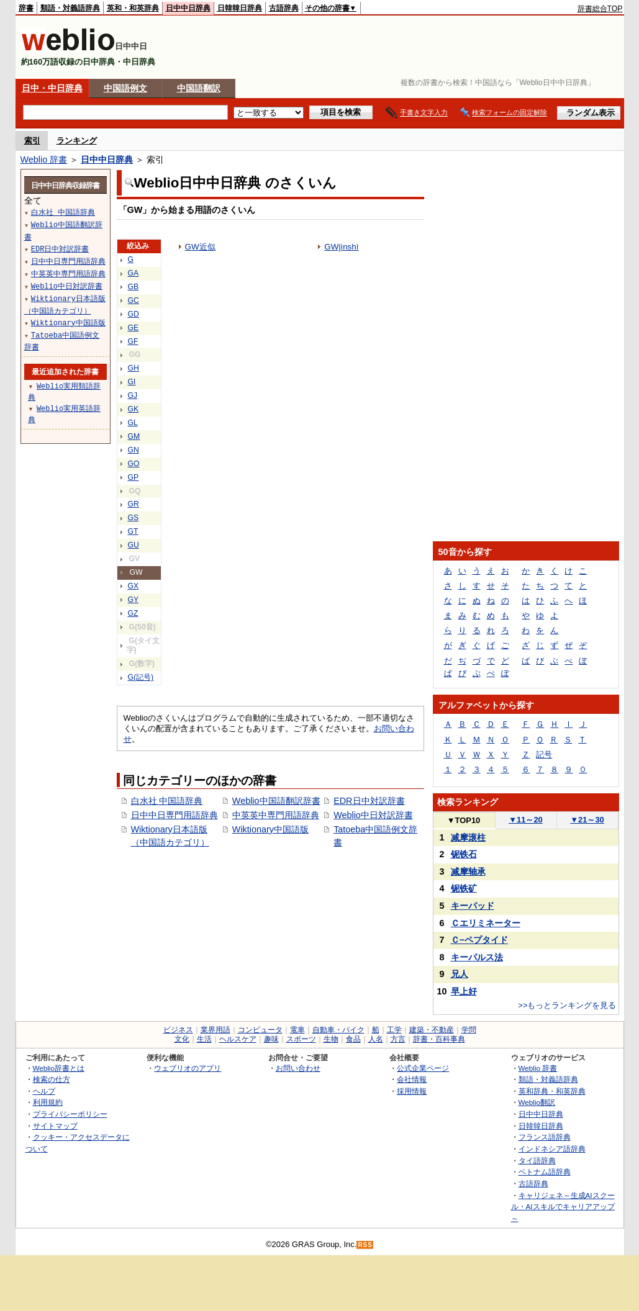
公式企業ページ (423, 1068)
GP (133, 477)
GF (133, 341)
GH (133, 368)
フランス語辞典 (545, 1137)
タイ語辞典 (537, 1160)
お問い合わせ (298, 1068)
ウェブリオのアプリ (187, 1068)
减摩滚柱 (468, 837)
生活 (204, 1039)
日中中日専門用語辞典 (174, 815)
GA (133, 273)
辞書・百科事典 (439, 1039)
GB (133, 286)
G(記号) (141, 677)
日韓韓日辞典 (239, 8)
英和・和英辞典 (133, 8)
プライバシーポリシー (70, 1114)
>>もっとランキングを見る (567, 1005)
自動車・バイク (338, 1030)
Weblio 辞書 (44, 159)
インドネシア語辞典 (552, 1149)
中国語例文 (125, 88)
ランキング (77, 140)
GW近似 (200, 246)
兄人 (459, 974)
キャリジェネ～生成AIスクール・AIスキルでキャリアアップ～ (563, 1206)
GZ (133, 613)
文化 (181, 1039)
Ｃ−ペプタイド (479, 940)
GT (133, 531)
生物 (331, 1039)
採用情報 (412, 1091)
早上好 (464, 991)
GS (133, 517)
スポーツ (301, 1039)
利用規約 (48, 1102)
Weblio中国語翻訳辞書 (276, 801)
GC (133, 300)
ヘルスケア (237, 1039)
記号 (544, 754)
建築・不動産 (431, 1030)
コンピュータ (260, 1030)
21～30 (587, 819)
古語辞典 (284, 8)
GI (132, 381)
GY (133, 599)
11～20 (526, 819)
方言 (398, 1039)
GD (133, 314)
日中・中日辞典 (52, 88)
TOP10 (464, 820)
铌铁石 (464, 854)
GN (133, 450)
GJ (133, 395)
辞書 (26, 8)
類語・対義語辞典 (70, 8)
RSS (365, 1244)
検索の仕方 (51, 1079)
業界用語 (215, 1030)
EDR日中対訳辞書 (368, 801)
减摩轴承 (468, 871)
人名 (375, 1039)
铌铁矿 (464, 888)
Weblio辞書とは (58, 1068)
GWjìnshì (341, 246)
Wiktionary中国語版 (270, 829)
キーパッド (472, 906)
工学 (394, 1030)
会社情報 (412, 1079)
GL (133, 422)
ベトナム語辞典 (545, 1172)
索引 (32, 140)
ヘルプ (44, 1091)
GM (134, 436)
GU (133, 545)
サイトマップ (55, 1126)
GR (133, 504)
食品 (353, 1039)
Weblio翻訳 (537, 1102)
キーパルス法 (477, 957)
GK (133, 409)
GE (133, 327)
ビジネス (178, 1030)
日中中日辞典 (188, 8)
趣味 (271, 1039)
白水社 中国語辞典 (167, 801)
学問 (468, 1030)
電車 (297, 1030)
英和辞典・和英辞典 (552, 1091)
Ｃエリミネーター (485, 923)
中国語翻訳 (198, 88)
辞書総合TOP (600, 8)
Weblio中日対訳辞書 (373, 815)
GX (133, 586)
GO (134, 463)
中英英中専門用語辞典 (275, 815)
